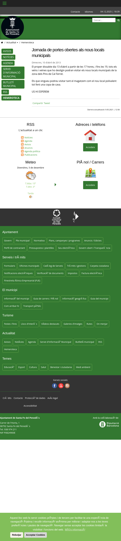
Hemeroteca (27, 42)
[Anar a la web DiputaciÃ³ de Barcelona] (109, 424)
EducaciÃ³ (9, 367)
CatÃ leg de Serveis (53, 265)
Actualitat (11, 42)
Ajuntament (10, 232)
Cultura (33, 367)
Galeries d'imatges (72, 323)
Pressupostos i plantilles (41, 247)
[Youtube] (60, 385)
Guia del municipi (99, 298)
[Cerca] (118, 20)
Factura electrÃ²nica (92, 273)
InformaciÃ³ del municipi (16, 298)
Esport (21, 367)
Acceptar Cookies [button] (35, 535)
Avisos (7, 51)
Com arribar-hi (11, 305)
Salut (43, 367)
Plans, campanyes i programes (64, 240)
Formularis (9, 265)
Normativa (39, 240)
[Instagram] (67, 385)
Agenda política (32, 151)
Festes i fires (10, 323)
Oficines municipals (29, 265)
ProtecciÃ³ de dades (35, 398)
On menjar (102, 323)
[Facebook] (54, 385)
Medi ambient (83, 367)
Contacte (75, 11)
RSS (5, 92)
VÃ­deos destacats (50, 323)
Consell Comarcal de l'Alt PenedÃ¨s (56, 217)
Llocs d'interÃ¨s (29, 323)
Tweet (47, 103)
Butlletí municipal (9, 84)
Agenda (8, 63)
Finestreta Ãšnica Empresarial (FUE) (22, 280)
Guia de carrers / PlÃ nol (45, 298)
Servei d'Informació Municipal (11, 72)
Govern (8, 240)
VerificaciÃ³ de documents (50, 273)
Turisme (7, 315)
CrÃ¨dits (7, 398)
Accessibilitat (30, 405)
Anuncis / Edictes (93, 240)
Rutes (89, 323)
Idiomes (89, 11)
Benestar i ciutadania (61, 367)
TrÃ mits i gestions (76, 265)
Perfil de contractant (14, 247)
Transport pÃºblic (32, 305)
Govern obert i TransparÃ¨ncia (94, 247)
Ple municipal (23, 240)
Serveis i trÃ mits (13, 257)
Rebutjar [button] (16, 535)
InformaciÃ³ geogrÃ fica (74, 298)
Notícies (8, 57)
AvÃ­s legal (52, 398)
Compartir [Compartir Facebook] (38, 103)
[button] (9, 534)
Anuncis (29, 147)
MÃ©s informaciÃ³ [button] (75, 529)
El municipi (9, 290)
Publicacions (31, 154)
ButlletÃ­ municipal (84, 341)
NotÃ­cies (19, 341)
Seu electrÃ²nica (66, 247)
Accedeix (90, 147)
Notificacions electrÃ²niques (18, 273)
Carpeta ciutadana (99, 265)
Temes (6, 358)
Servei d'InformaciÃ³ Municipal (55, 341)
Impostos (72, 273)
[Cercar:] (104, 20)
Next (56, 184)
